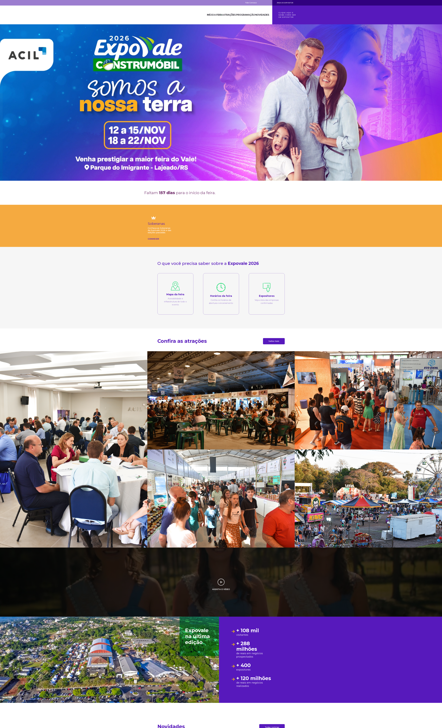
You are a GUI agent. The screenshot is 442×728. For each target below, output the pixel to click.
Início (200, 15)
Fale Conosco (251, 3)
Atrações (225, 15)
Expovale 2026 (159, 15)
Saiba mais (274, 341)
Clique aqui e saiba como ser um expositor (287, 15)
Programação (243, 15)
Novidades (261, 15)
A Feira (211, 15)
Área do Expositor (285, 3)
